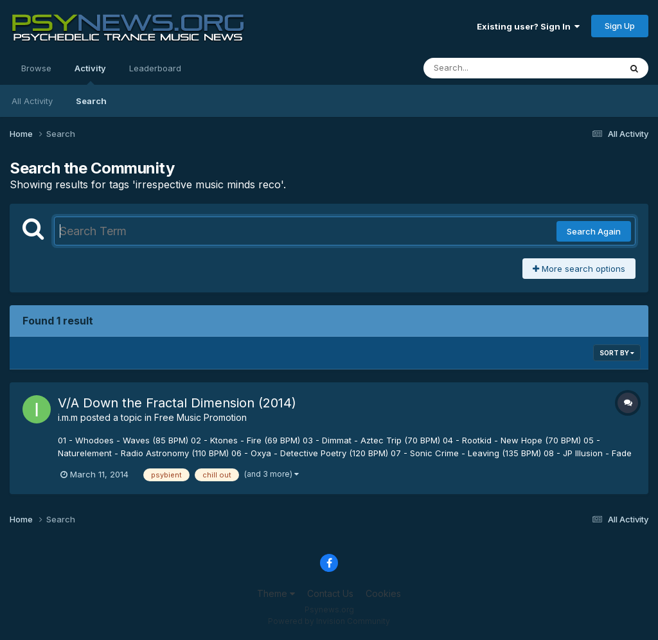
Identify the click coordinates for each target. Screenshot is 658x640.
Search (91, 101)
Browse (36, 68)
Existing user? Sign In (528, 26)
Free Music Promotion (200, 417)
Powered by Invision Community (329, 621)
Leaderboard (155, 68)
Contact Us (330, 593)
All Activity (32, 101)
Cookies (383, 593)
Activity (90, 74)
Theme (276, 593)
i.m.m (68, 417)
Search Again (594, 231)
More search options (579, 268)
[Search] (486, 68)
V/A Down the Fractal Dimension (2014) (177, 403)
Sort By (617, 353)
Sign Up (620, 26)
